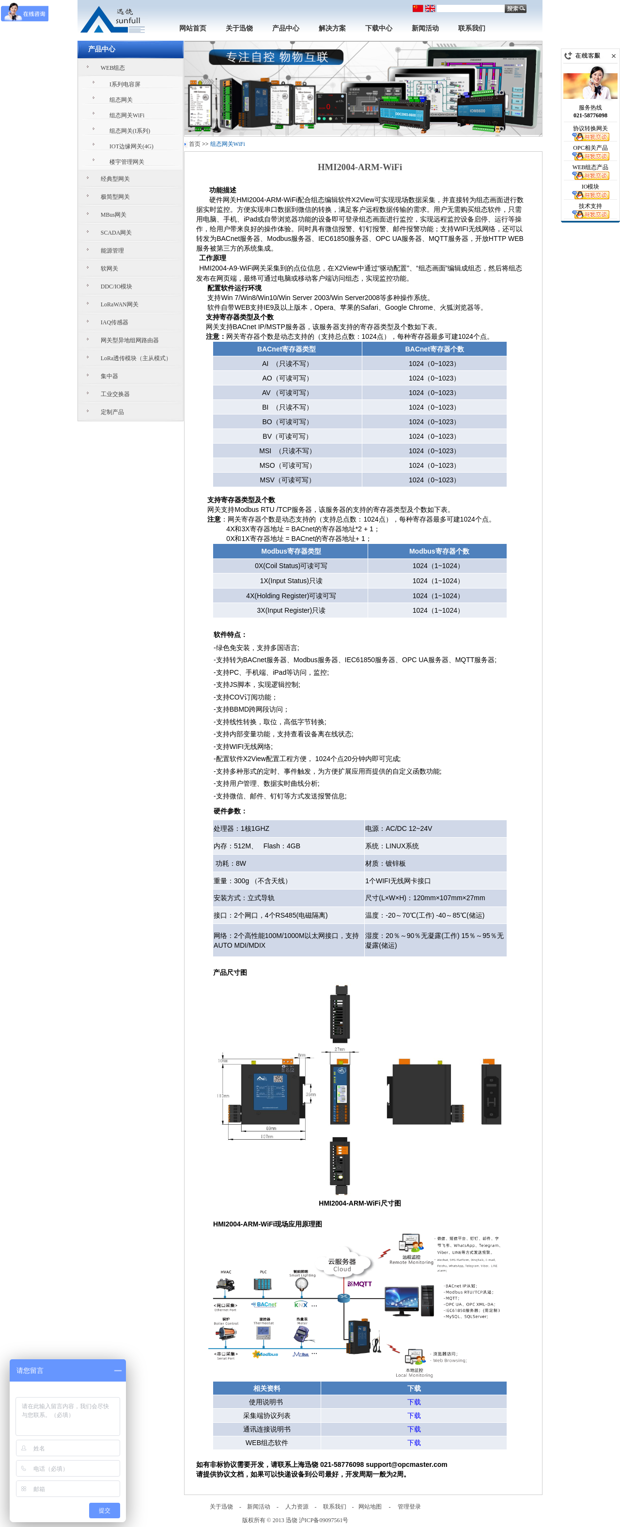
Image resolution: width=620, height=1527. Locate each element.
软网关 (109, 268)
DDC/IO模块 (116, 286)
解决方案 (332, 28)
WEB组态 (113, 67)
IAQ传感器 (114, 322)
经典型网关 (115, 178)
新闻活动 (425, 28)
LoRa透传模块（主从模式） (136, 358)
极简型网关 (115, 196)
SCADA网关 (116, 232)
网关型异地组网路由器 (130, 340)
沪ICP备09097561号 (324, 1520)
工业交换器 (115, 394)
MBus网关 (113, 214)
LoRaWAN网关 (120, 304)
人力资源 (297, 1506)
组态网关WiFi (126, 115)
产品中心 (285, 28)
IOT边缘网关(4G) (131, 146)
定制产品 (112, 412)
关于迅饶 (239, 28)
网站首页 (192, 28)
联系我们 (471, 28)
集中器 (109, 376)
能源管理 (112, 250)
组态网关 (121, 99)
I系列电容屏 (124, 84)
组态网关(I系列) (129, 130)
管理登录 (409, 1506)
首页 (195, 144)
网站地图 (370, 1506)
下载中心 (378, 28)
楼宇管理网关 (126, 162)
